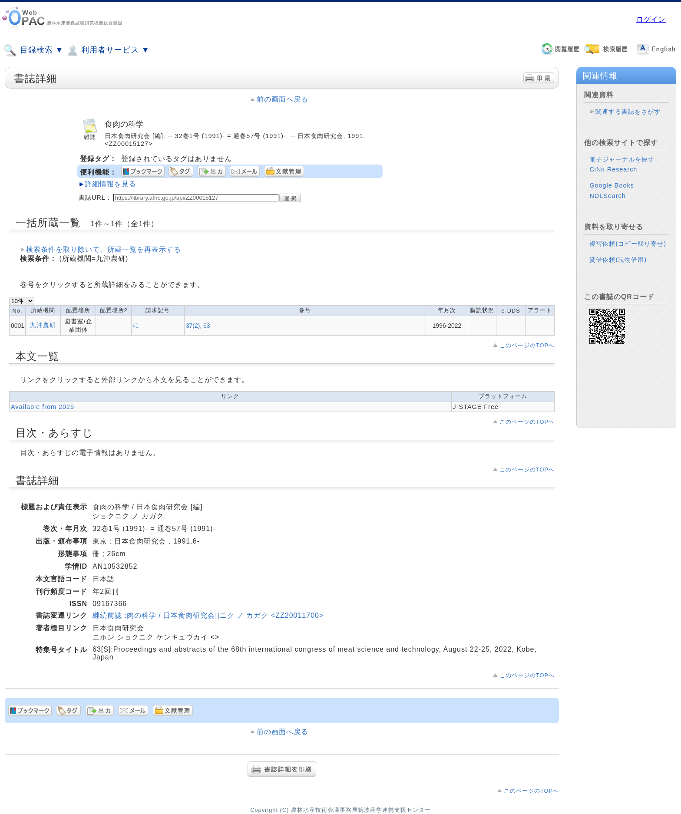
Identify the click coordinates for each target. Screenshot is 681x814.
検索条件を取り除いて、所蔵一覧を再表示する (103, 249)
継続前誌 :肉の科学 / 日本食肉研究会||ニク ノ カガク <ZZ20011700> (208, 615)
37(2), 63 (198, 325)
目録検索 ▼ (33, 50)
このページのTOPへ (527, 345)
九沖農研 (43, 325)
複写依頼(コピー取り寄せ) (627, 243)
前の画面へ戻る (282, 99)
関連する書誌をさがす (628, 111)
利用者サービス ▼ (107, 50)
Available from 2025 (42, 406)
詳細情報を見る (110, 184)
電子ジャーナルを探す (622, 159)
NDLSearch (607, 195)
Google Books (611, 185)
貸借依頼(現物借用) (618, 259)
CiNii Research (613, 169)
